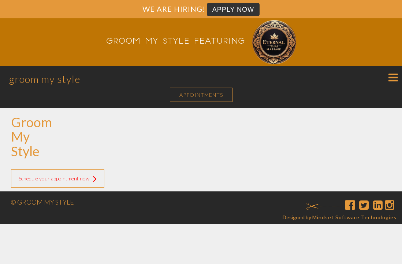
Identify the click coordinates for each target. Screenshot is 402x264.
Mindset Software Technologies (354, 217)
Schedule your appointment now (58, 178)
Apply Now (233, 9)
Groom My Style (44, 79)
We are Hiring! (173, 8)
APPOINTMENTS (201, 95)
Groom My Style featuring (175, 41)
